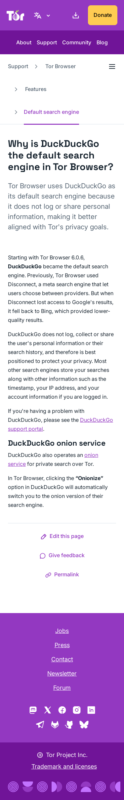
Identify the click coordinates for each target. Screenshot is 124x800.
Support (47, 42)
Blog (102, 42)
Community (76, 42)
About (23, 42)
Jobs (62, 630)
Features (36, 89)
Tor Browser (60, 66)
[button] (62, 537)
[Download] (74, 15)
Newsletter (62, 673)
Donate (103, 15)
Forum (62, 687)
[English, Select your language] (43, 15)
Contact (62, 659)
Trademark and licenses (64, 766)
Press (62, 645)
